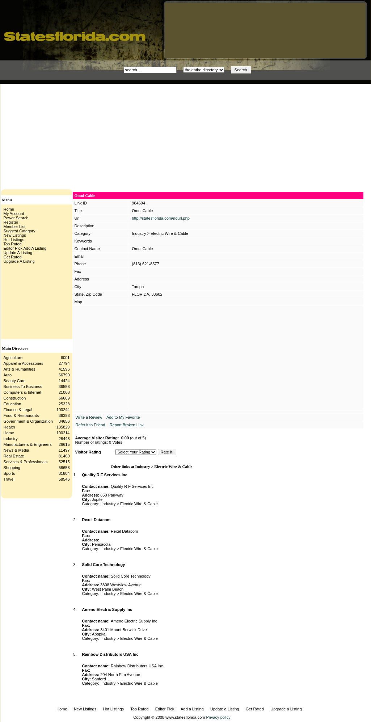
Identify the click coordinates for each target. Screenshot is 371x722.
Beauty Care (15, 381)
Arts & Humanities (19, 369)
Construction (15, 398)
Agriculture (13, 357)
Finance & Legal (18, 410)
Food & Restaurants (21, 415)
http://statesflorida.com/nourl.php (161, 218)
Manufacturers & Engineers (28, 444)
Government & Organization (28, 421)
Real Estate (14, 456)
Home (9, 433)
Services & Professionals (26, 462)
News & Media (16, 450)
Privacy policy (218, 717)
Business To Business (23, 386)
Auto (8, 375)
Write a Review (89, 417)
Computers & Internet (23, 392)
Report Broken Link (127, 425)
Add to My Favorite (123, 417)
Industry (11, 438)
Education (12, 404)
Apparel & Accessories (23, 363)
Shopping (12, 467)
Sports (9, 473)
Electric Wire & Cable (169, 233)
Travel (9, 479)
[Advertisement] (125, 134)
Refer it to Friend (90, 425)
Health (9, 427)
